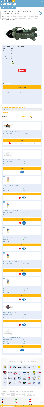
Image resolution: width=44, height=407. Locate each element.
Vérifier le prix (22, 87)
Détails (22, 140)
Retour (40, 13)
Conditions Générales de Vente (15, 391)
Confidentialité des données (27, 391)
